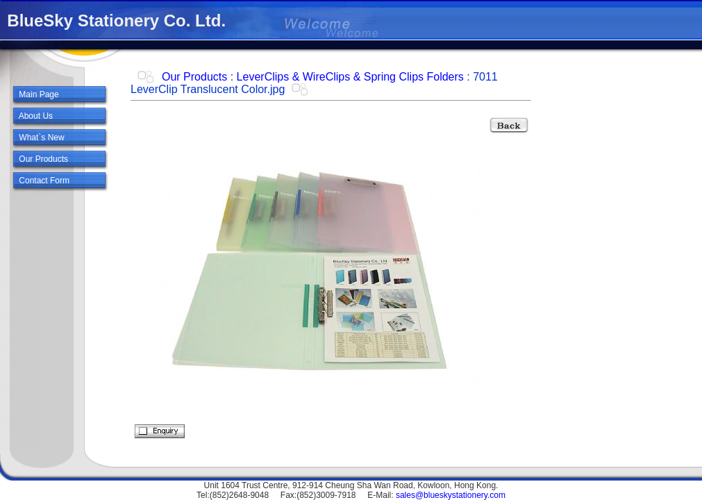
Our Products (194, 77)
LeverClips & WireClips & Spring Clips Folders (350, 77)
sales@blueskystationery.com (450, 495)
